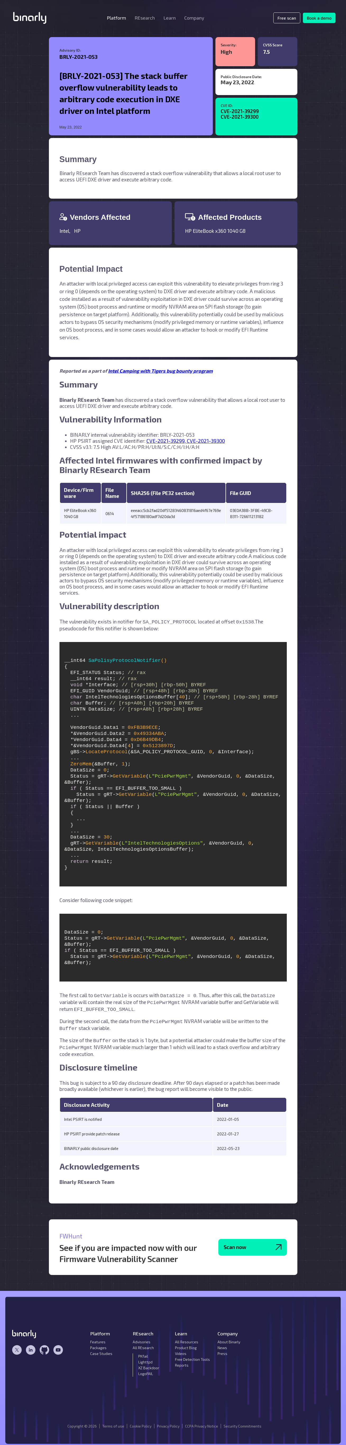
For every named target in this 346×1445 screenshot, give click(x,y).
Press (222, 1349)
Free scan (287, 17)
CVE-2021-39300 (240, 117)
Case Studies (101, 1349)
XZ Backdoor (148, 1363)
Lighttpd (145, 1357)
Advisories (141, 1337)
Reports (181, 1361)
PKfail (143, 1352)
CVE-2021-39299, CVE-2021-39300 (185, 441)
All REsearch (143, 1343)
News (222, 1343)
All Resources (186, 1337)
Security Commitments (242, 1422)
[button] (116, 17)
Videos (180, 1349)
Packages (98, 1343)
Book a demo (319, 17)
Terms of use (113, 1422)
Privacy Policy (168, 1422)
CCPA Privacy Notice (201, 1422)
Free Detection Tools (192, 1355)
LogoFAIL (145, 1369)
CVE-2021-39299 (240, 111)
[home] (29, 18)
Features (97, 1337)
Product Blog (186, 1343)
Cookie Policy (140, 1422)
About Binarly (229, 1337)
